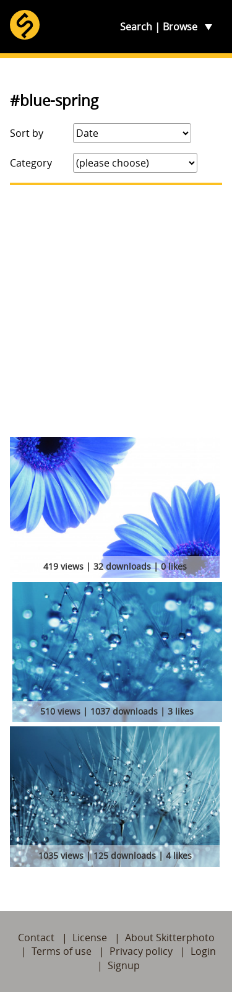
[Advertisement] (116, 311)
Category (31, 163)
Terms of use (62, 951)
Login (203, 951)
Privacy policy (141, 951)
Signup (124, 965)
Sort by (26, 133)
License (89, 937)
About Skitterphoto (170, 937)
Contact (36, 937)
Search (136, 26)
